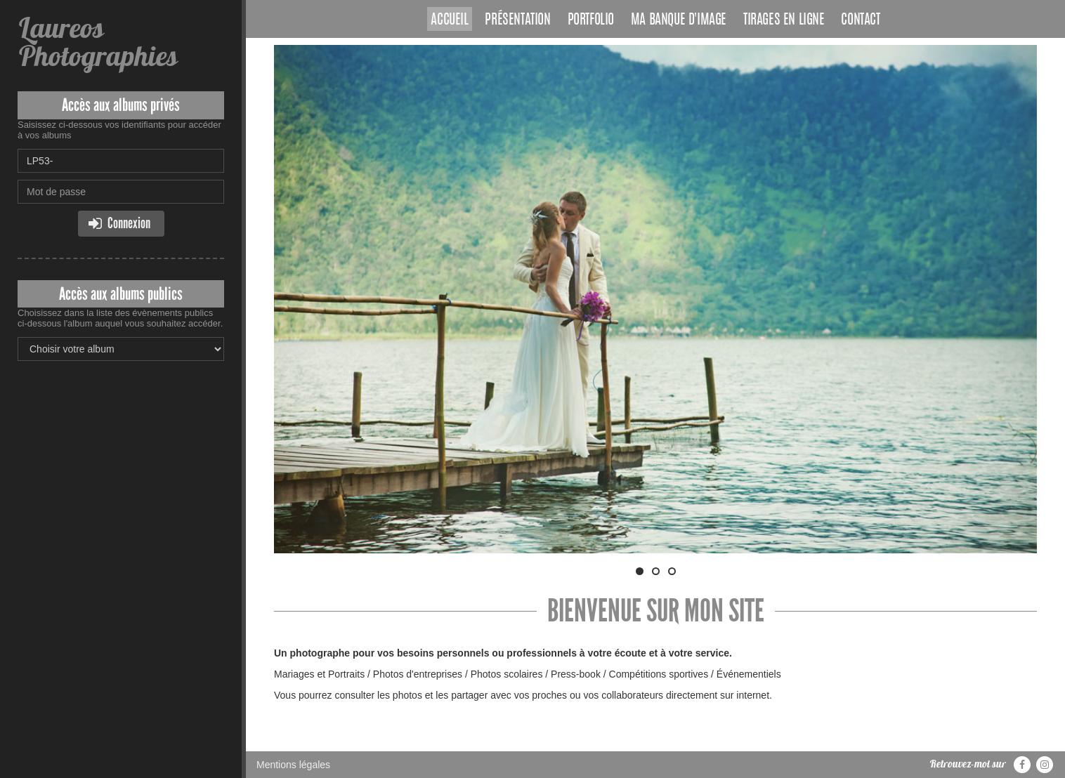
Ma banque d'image (678, 20)
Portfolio (591, 20)
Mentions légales (293, 764)
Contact (860, 20)
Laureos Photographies (97, 42)
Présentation (517, 20)
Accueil (449, 20)
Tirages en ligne (784, 20)
